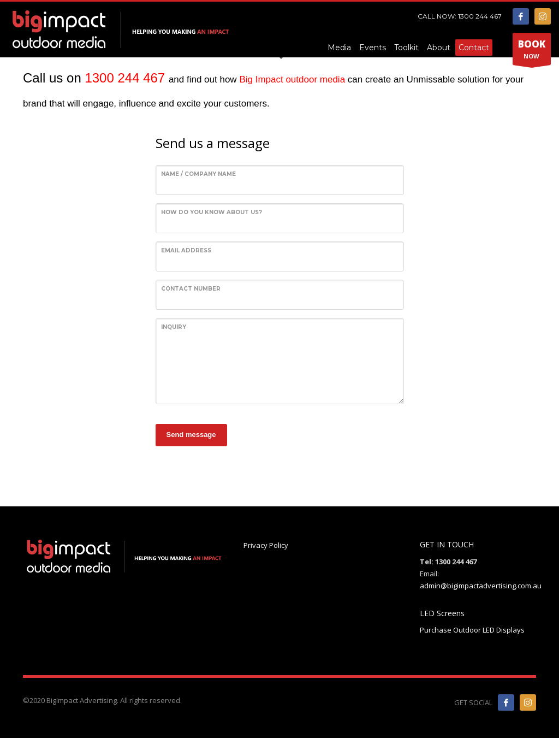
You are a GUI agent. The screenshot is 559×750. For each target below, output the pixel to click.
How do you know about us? (211, 212)
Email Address (186, 250)
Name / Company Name (198, 174)
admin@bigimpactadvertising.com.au (481, 585)
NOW (532, 49)
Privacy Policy (265, 545)
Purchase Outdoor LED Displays (472, 630)
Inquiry (173, 326)
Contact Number (191, 288)
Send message (191, 434)
